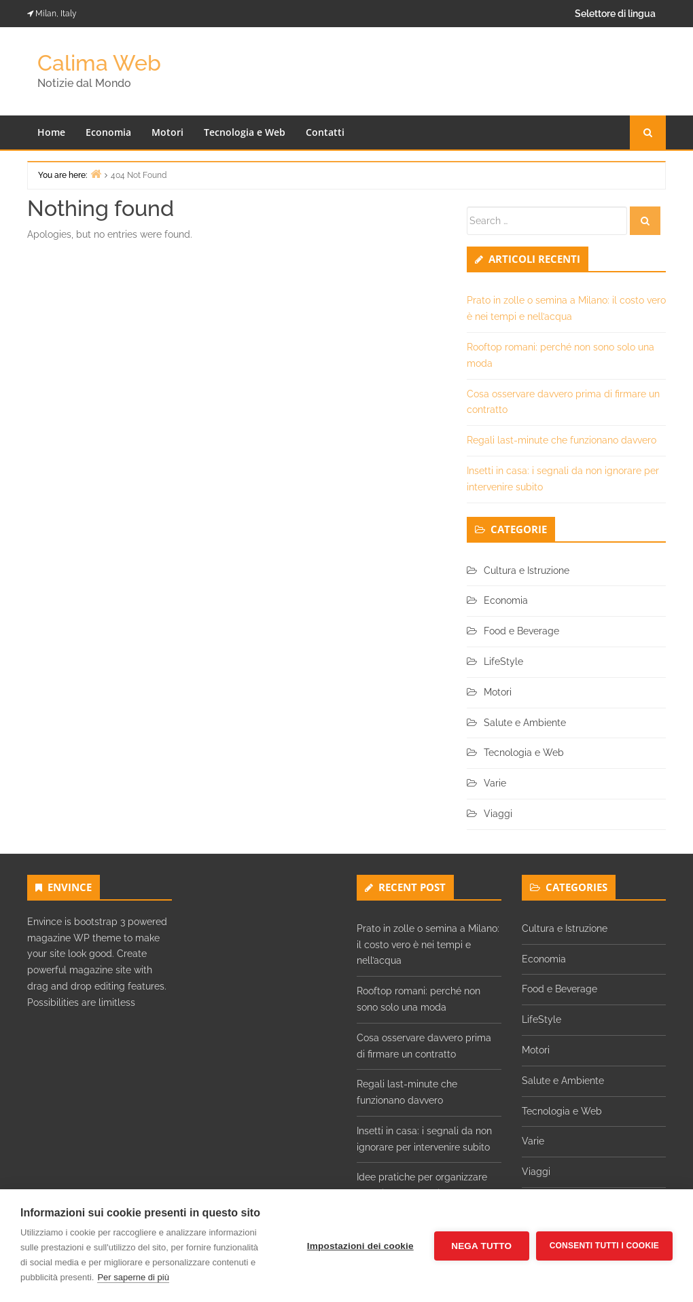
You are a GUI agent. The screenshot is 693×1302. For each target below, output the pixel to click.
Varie (495, 783)
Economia (108, 132)
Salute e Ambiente (525, 722)
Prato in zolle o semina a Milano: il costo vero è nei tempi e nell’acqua (428, 944)
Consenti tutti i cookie (604, 1245)
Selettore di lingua (615, 13)
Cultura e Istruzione (526, 570)
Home (51, 132)
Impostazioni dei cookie (360, 1246)
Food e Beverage (521, 631)
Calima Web (99, 62)
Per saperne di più (133, 1277)
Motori (167, 132)
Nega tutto (481, 1246)
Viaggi (498, 813)
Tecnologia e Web (244, 132)
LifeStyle (503, 661)
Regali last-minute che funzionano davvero (561, 440)
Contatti (325, 132)
